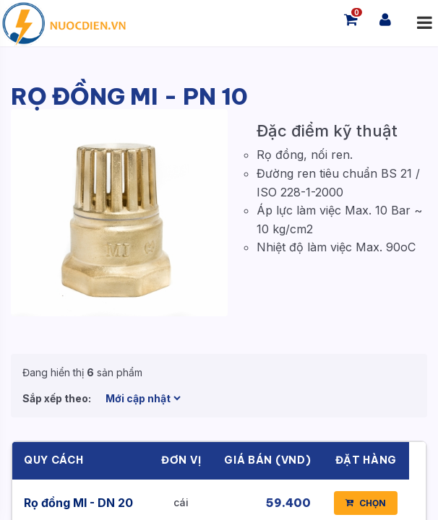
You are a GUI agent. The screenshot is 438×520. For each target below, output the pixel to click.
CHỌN (365, 503)
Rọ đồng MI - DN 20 (78, 502)
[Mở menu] (424, 23)
